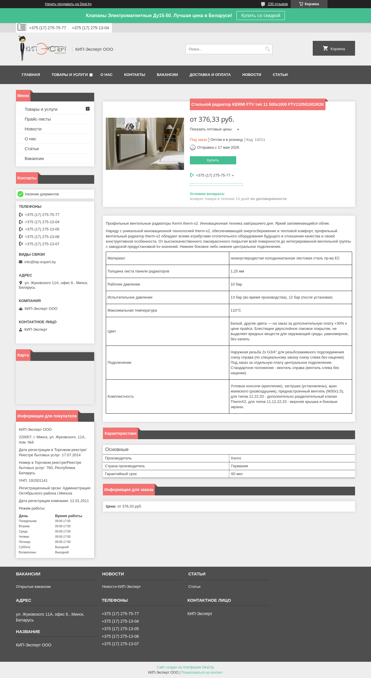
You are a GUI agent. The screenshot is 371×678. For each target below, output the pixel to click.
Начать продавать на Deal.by (68, 4)
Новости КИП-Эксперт (121, 586)
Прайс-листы (38, 119)
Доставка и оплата (210, 74)
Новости (251, 74)
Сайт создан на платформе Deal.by (185, 667)
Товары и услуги (70, 74)
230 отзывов (278, 4)
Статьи (280, 74)
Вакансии (167, 74)
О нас (107, 74)
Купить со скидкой (260, 15)
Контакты (134, 74)
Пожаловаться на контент (202, 672)
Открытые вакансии (33, 586)
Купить (213, 160)
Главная (31, 74)
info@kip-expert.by (40, 262)
